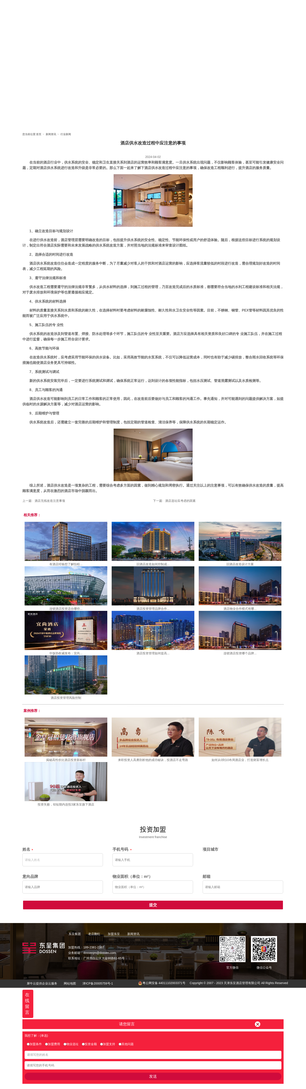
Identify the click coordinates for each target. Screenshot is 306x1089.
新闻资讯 (212, 8)
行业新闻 (66, 134)
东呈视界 (192, 8)
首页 (114, 8)
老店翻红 (153, 8)
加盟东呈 (173, 8)
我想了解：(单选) (36, 1035)
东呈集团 (134, 8)
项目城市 (210, 849)
